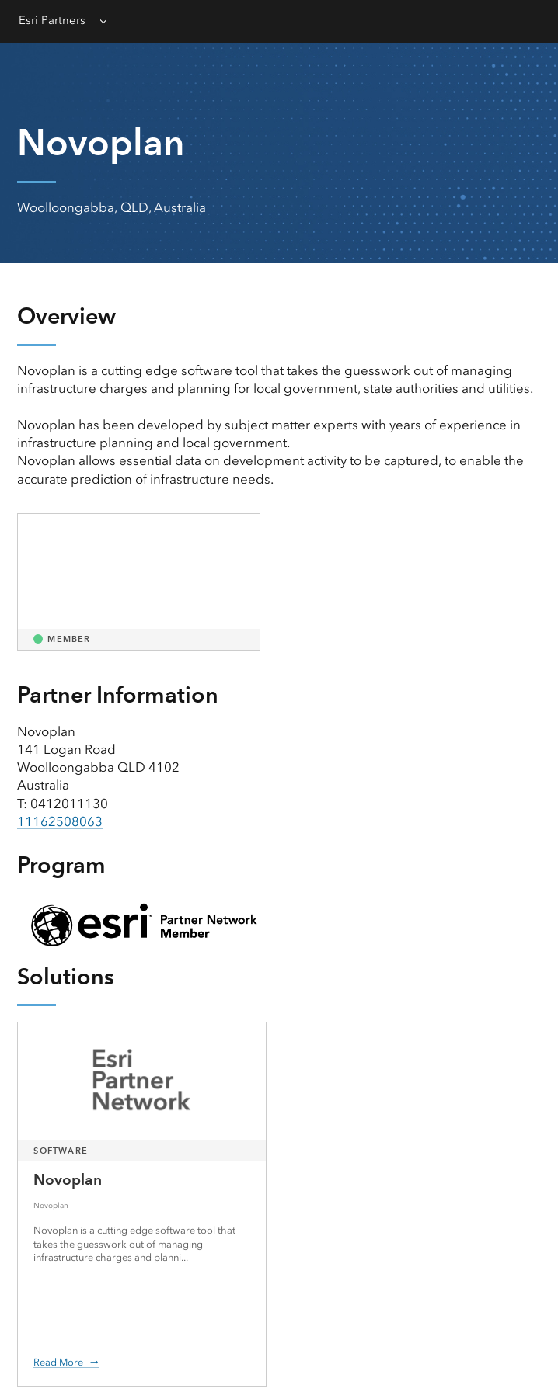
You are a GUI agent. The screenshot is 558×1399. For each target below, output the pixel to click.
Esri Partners (52, 20)
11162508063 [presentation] (60, 821)
